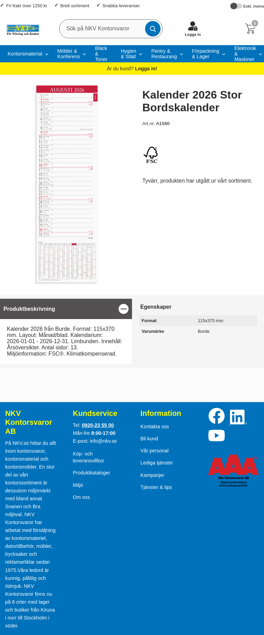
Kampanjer (153, 475)
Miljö (78, 485)
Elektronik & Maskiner (245, 53)
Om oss (81, 497)
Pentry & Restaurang (164, 53)
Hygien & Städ (128, 53)
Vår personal (155, 450)
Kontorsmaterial (25, 54)
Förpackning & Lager (205, 53)
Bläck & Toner (101, 53)
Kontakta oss (155, 426)
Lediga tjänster (157, 462)
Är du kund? (132, 68)
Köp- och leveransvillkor (88, 457)
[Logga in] (193, 29)
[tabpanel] (66, 331)
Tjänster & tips (156, 487)
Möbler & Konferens (68, 53)
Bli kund (149, 438)
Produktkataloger (91, 472)
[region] (66, 309)
